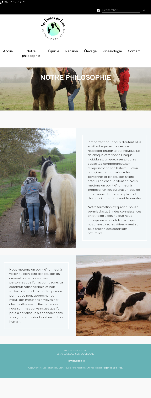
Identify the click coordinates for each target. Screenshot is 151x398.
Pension (71, 51)
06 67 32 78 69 (12, 2)
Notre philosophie (31, 53)
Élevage (90, 51)
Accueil (8, 51)
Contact (134, 51)
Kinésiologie (112, 51)
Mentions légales (76, 360)
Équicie (53, 51)
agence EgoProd (113, 367)
